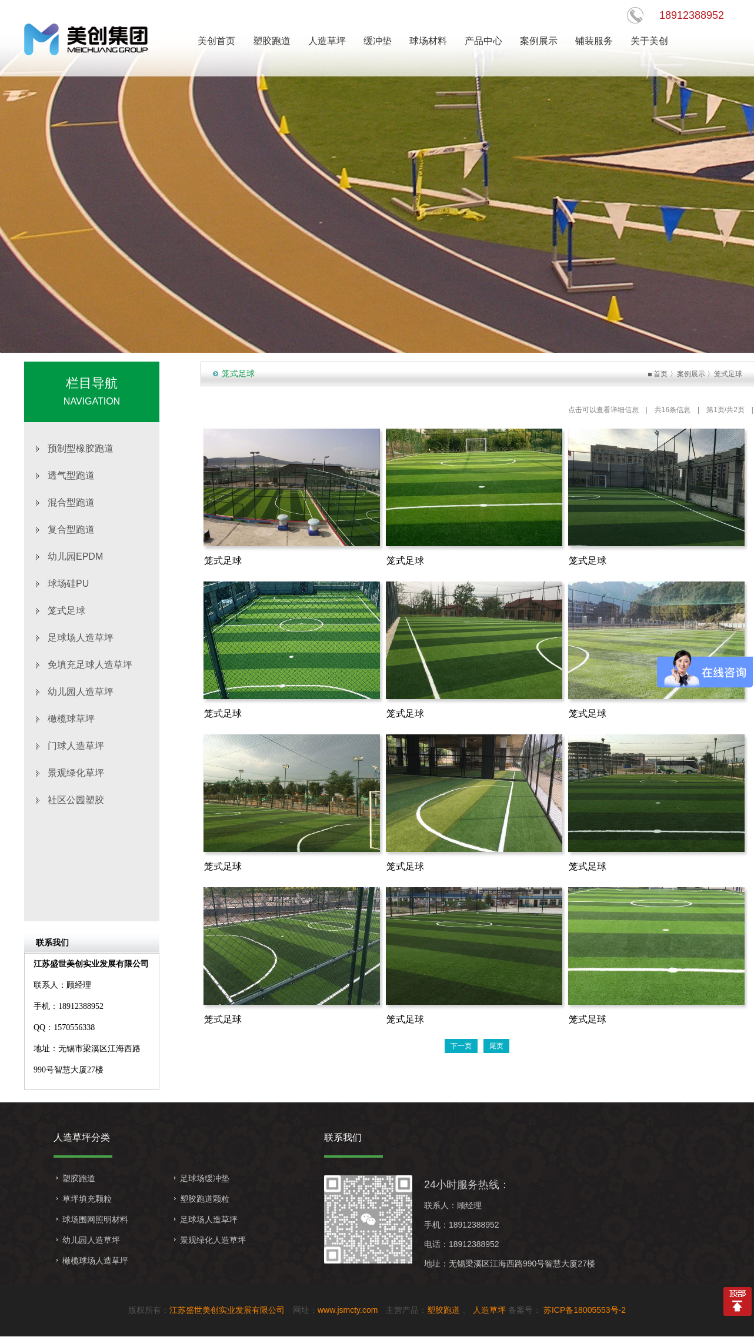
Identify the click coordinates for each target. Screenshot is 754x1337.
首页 (660, 374)
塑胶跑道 (78, 1178)
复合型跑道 (71, 529)
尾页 (496, 1046)
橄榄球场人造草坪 (95, 1260)
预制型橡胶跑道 (81, 448)
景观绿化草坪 (76, 773)
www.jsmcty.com (348, 1310)
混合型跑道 (71, 502)
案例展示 (691, 374)
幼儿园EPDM (75, 556)
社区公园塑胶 (76, 800)
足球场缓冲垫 (204, 1178)
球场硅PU (68, 584)
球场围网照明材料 (95, 1219)
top (737, 1301)
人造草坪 (489, 1310)
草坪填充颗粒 (87, 1199)
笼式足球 (66, 611)
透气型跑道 (71, 475)
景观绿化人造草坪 (213, 1240)
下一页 (461, 1046)
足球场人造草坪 (81, 638)
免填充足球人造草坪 (90, 665)
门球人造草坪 (76, 746)
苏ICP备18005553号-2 (583, 1310)
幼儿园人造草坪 (81, 692)
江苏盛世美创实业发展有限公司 (227, 1310)
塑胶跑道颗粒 (204, 1199)
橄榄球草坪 (71, 719)
